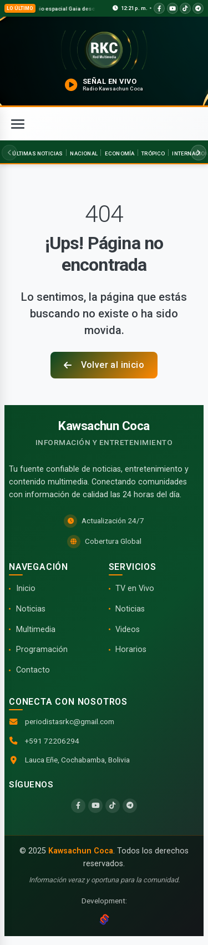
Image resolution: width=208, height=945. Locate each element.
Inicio (25, 588)
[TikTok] (112, 806)
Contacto (33, 670)
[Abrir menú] (18, 124)
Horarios (130, 649)
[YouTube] (95, 806)
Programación (42, 649)
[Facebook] (78, 806)
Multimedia (35, 629)
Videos (127, 629)
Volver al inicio (104, 365)
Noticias (30, 609)
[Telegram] (130, 806)
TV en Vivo (134, 588)
